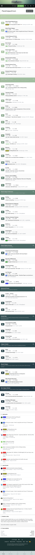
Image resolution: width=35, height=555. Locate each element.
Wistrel (24, 74)
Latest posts (4, 414)
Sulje (32, 24)
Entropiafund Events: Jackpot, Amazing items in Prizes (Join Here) (17, 109)
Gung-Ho (16, 359)
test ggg (6, 409)
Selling (4, 438)
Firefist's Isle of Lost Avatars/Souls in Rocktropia (14, 157)
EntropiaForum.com (4, 318)
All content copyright (15, 545)
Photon (6, 520)
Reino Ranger (18, 123)
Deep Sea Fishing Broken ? (8, 498)
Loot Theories (8, 272)
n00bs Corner (8, 99)
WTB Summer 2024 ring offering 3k (13, 283)
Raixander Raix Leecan (15, 375)
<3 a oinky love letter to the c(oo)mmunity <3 (13, 403)
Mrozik (26, 521)
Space (6, 370)
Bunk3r (22, 352)
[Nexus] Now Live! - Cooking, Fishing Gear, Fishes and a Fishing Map (18, 178)
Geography (7, 134)
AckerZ (26, 143)
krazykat (19, 332)
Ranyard (7, 519)
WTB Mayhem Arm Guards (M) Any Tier (12, 479)
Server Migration (8, 332)
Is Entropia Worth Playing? (10, 352)
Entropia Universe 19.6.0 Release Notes (12, 39)
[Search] (33, 6)
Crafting (7, 210)
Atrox (6, 130)
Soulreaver (18, 521)
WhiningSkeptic (23, 164)
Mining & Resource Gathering (11, 203)
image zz (26, 137)
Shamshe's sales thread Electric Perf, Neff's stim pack (15, 459)
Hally (31, 396)
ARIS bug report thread (9, 311)
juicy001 (29, 403)
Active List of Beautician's (11, 233)
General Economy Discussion (11, 250)
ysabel (26, 186)
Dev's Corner (8, 43)
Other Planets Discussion (10, 378)
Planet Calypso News (10, 49)
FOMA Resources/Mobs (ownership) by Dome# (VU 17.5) (16, 296)
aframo (16, 172)
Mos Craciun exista (14, 297)
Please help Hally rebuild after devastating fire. (14, 396)
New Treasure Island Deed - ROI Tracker (12, 268)
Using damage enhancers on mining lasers (15, 373)
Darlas (9, 520)
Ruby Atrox (8, 240)
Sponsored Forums (5, 288)
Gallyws (15, 409)
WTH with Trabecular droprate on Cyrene (14, 381)
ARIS (6, 308)
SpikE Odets (11, 519)
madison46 (32, 535)
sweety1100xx (16, 383)
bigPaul (30, 268)
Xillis (23, 102)
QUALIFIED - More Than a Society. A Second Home (14, 170)
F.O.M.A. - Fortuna (9, 293)
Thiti (26, 519)
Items (6, 114)
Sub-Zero (25, 261)
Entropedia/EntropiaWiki (10, 322)
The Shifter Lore (10, 143)
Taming (7, 237)
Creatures (7, 127)
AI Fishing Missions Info (11, 150)
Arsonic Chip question (9, 227)
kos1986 (20, 325)
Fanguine (8, 521)
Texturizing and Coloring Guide (12, 220)
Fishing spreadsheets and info (11, 95)
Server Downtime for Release (12, 60)
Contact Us (7, 541)
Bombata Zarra (13, 521)
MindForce (7, 224)
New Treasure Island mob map (12, 137)
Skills (6, 120)
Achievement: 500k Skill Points (11, 186)
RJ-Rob (26, 150)
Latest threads (5, 465)
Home (27, 541)
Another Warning (9, 213)
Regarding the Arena (10, 164)
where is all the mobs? (9, 304)
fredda (22, 520)
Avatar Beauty (8, 230)
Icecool (23, 311)
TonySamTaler (15, 130)
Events (6, 106)
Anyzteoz (2, 520)
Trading (7, 280)
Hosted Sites (4, 316)
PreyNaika (29, 67)
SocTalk (7, 167)
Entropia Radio (8, 336)
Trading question (8, 102)
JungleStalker (27, 220)
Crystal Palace (8, 301)
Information (3, 16)
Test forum (7, 406)
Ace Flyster (21, 227)
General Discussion (9, 84)
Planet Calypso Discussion (7, 79)
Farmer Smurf (25, 206)
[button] (1, 6)
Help (24, 541)
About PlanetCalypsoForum (11, 21)
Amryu (14, 180)
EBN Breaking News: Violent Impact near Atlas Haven (16, 52)
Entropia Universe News (10, 57)
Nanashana (25, 520)
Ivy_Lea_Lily (30, 283)
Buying (4, 419)
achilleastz (23, 521)
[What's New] (30, 6)
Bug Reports (5, 426)
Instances (7, 161)
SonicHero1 (3, 519)
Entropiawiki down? (9, 325)
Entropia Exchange (9, 265)
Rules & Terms (12, 541)
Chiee (14, 110)
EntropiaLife (8, 329)
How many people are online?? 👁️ (13, 24)
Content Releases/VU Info (11, 36)
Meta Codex (7, 123)
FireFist (30, 157)
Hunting (7, 197)
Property (7, 154)
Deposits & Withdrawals (10, 258)
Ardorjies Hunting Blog (9, 200)
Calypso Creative (4, 344)
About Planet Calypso (10, 28)
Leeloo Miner (30, 520)
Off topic (7, 393)
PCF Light (14, 539)
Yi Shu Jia (7, 359)
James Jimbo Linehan (14, 54)
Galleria (7, 356)
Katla (23, 46)
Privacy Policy (19, 541)
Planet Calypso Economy (6, 245)
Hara (27, 60)
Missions (7, 147)
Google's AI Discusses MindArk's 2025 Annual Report (16, 253)
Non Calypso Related (5, 388)
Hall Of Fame (8, 183)
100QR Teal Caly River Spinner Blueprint (12, 468)
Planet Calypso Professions (7, 191)
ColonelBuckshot (22, 519)
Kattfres (4, 521)
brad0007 (24, 233)
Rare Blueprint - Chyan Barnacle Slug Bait (13, 117)
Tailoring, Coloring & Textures (11, 217)
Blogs (6, 349)
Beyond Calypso (4, 364)
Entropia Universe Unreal (10, 71)
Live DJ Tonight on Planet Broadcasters (12, 339)
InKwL (12, 32)
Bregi (24, 200)
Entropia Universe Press (10, 64)
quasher (30, 519)
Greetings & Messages (10, 400)
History (7, 140)
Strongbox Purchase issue (11, 261)
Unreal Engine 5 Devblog (11, 74)
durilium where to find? (9, 206)
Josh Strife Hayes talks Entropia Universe (13, 67)
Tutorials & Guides (9, 92)
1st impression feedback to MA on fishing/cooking (16, 87)
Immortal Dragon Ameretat (15, 520)
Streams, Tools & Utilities (10, 175)
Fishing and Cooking (10, 46)
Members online (5, 516)
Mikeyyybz (32, 117)
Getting (30, 39)
